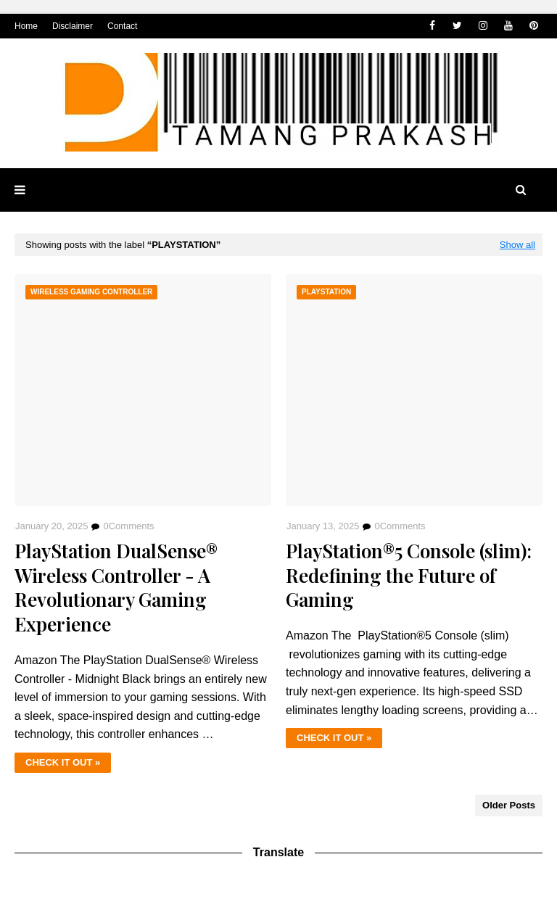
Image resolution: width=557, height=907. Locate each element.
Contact (122, 26)
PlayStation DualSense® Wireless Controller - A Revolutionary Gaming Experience (116, 588)
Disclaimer (72, 26)
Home (26, 26)
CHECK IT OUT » (62, 762)
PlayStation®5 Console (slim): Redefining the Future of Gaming (409, 575)
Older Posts (508, 805)
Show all (517, 244)
